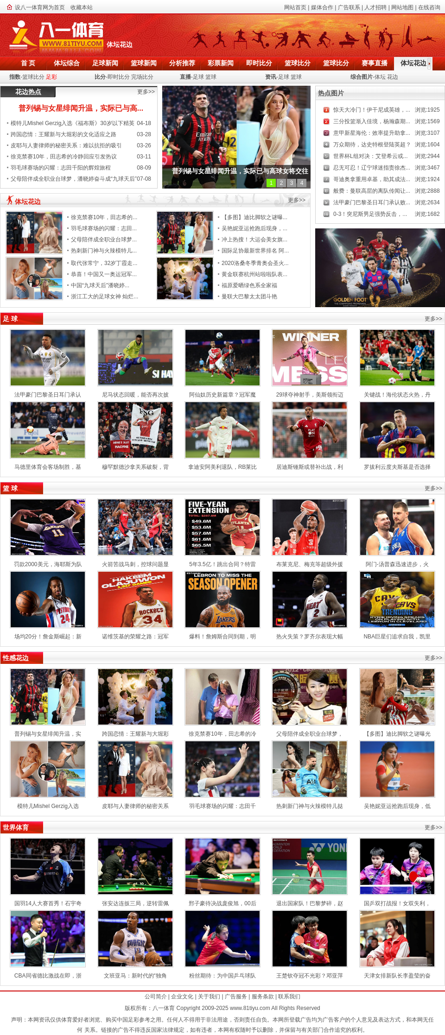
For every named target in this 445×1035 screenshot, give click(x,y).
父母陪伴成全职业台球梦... (104, 239)
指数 (14, 77)
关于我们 (209, 996)
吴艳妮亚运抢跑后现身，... (254, 228)
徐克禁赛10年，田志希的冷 (222, 734)
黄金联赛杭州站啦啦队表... (254, 274)
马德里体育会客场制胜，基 (47, 467)
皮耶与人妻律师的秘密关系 (135, 806)
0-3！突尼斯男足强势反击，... (370, 214)
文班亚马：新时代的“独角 (135, 975)
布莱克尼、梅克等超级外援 (309, 564)
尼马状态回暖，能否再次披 (135, 394)
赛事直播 (375, 63)
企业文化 (182, 996)
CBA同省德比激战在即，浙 (48, 975)
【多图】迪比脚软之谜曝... (254, 217)
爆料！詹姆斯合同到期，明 (222, 636)
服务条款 (263, 996)
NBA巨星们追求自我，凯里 (397, 636)
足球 (198, 77)
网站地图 (402, 7)
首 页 (28, 63)
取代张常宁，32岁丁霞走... (104, 263)
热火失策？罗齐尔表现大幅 (309, 636)
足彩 (51, 77)
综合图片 (361, 77)
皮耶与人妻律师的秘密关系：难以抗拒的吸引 (66, 145)
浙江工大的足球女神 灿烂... (104, 296)
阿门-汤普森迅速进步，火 (397, 564)
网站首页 (295, 7)
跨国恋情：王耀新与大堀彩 (135, 734)
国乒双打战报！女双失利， (397, 903)
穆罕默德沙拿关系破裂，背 (135, 467)
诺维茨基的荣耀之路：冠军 (135, 636)
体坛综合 (67, 63)
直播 (185, 77)
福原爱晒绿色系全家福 (249, 285)
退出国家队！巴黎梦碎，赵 (309, 903)
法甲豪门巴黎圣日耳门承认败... (371, 202)
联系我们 (289, 996)
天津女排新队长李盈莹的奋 (397, 975)
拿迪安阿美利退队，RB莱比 (222, 467)
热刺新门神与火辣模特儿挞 (309, 806)
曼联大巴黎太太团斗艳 (249, 296)
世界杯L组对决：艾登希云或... (370, 156)
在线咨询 (429, 7)
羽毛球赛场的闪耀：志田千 (222, 806)
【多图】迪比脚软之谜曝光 (397, 734)
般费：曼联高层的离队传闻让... (371, 191)
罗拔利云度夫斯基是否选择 (397, 467)
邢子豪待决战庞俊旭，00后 (222, 903)
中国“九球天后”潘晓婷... (100, 285)
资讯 (270, 77)
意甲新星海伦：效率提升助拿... (371, 133)
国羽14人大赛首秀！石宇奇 (48, 903)
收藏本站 (81, 7)
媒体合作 (322, 7)
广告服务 (236, 996)
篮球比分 (298, 63)
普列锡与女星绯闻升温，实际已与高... (81, 108)
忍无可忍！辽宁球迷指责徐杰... (371, 167)
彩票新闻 (221, 63)
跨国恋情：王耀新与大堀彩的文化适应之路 (63, 134)
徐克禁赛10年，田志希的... (104, 217)
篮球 (210, 77)
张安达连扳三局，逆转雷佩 (135, 903)
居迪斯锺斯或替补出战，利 (309, 467)
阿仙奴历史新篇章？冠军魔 (222, 394)
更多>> (146, 91)
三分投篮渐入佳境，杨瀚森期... (371, 121)
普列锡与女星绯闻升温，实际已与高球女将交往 (240, 171)
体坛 (380, 77)
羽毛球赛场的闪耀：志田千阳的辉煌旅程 (61, 167)
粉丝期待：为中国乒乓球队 (222, 975)
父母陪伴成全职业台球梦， (309, 734)
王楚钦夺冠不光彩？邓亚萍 (309, 975)
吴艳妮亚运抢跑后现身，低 (397, 806)
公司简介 (156, 996)
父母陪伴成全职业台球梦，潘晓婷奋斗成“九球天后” (74, 179)
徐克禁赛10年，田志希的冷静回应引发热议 (64, 156)
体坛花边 (413, 63)
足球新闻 (105, 63)
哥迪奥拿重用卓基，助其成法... (371, 179)
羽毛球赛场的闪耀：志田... (104, 228)
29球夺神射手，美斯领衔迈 (309, 394)
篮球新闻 (144, 63)
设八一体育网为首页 (40, 7)
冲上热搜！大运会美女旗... (254, 239)
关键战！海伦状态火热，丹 (397, 394)
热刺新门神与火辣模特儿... (104, 250)
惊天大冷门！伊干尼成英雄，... (371, 110)
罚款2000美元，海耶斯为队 (48, 564)
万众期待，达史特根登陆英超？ (372, 144)
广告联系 (349, 7)
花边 (392, 77)
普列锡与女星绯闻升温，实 (47, 734)
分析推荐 (182, 63)
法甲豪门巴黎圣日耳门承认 (47, 394)
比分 (100, 77)
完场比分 (142, 77)
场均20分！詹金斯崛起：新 (48, 636)
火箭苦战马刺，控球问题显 (135, 564)
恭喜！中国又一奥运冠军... (104, 274)
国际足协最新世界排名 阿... (255, 250)
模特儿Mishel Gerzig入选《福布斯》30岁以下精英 (72, 123)
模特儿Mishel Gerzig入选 (48, 806)
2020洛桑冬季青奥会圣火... (255, 263)
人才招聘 (375, 7)
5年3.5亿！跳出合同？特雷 (222, 564)
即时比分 (259, 63)
